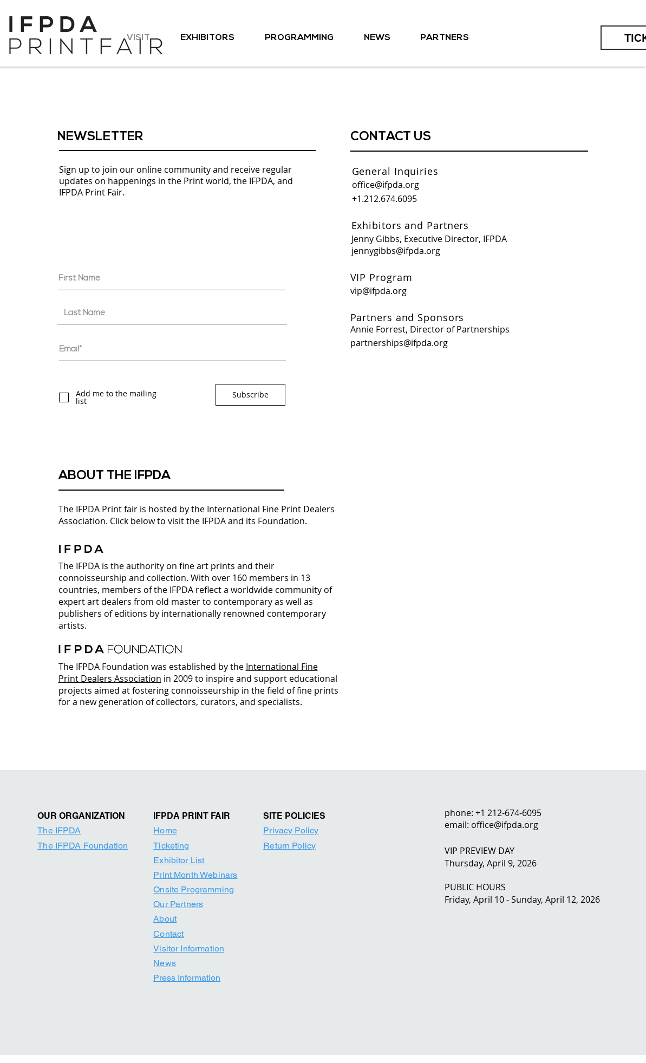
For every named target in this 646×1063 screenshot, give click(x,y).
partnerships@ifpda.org (399, 343)
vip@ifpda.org (378, 291)
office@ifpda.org (385, 185)
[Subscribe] (250, 395)
